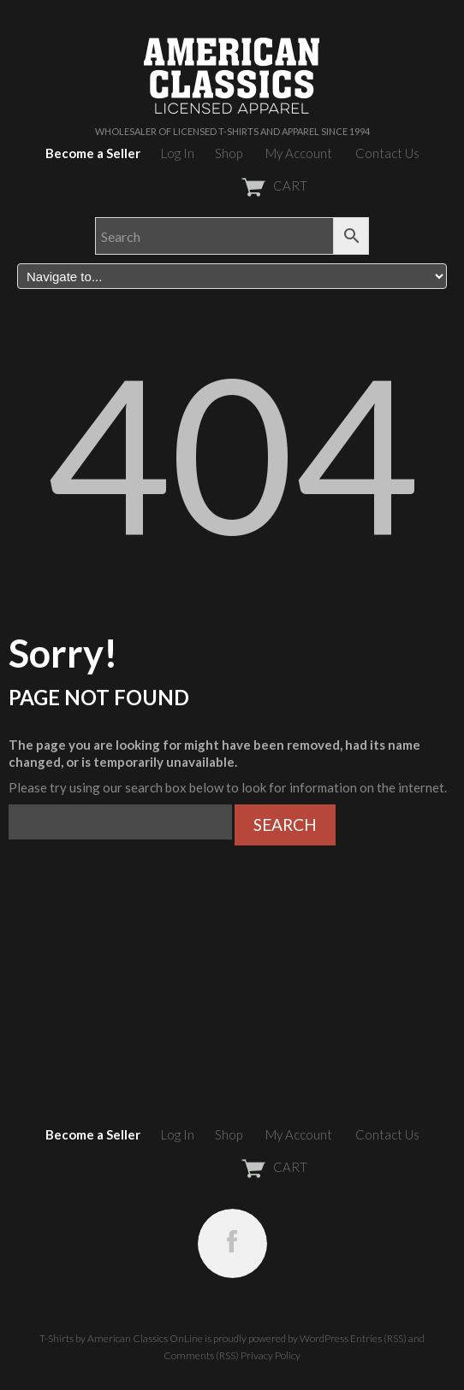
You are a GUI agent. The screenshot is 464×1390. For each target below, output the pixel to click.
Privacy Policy (270, 1355)
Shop (228, 153)
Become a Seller (92, 153)
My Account (298, 153)
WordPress (324, 1338)
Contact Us (387, 153)
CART (232, 185)
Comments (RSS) (201, 1355)
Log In (177, 153)
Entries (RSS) (378, 1338)
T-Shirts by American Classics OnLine (121, 1338)
